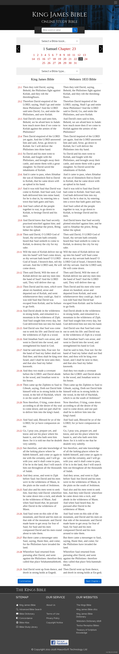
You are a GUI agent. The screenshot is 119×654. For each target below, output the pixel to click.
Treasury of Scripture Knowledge (86, 631)
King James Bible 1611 (86, 609)
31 (75, 63)
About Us (50, 605)
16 (44, 59)
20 (65, 59)
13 (84, 55)
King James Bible (26, 605)
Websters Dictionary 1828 (88, 621)
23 (80, 59)
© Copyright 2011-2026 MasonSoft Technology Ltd (59, 649)
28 (59, 63)
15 (38, 59)
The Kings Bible (83, 605)
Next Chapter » (93, 581)
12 (79, 55)
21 (70, 59)
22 (75, 59)
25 (44, 63)
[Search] (57, 30)
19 (59, 59)
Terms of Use (52, 614)
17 (49, 59)
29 (65, 63)
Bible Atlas (23, 622)
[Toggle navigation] (115, 2)
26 (49, 63)
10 (68, 55)
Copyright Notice (54, 622)
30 (70, 63)
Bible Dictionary (25, 614)
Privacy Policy (52, 618)
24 (86, 59)
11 (74, 55)
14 (33, 59)
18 (54, 59)
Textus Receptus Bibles (87, 625)
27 (54, 63)
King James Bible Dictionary (84, 615)
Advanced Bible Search (29, 609)
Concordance (24, 618)
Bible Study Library (27, 627)
